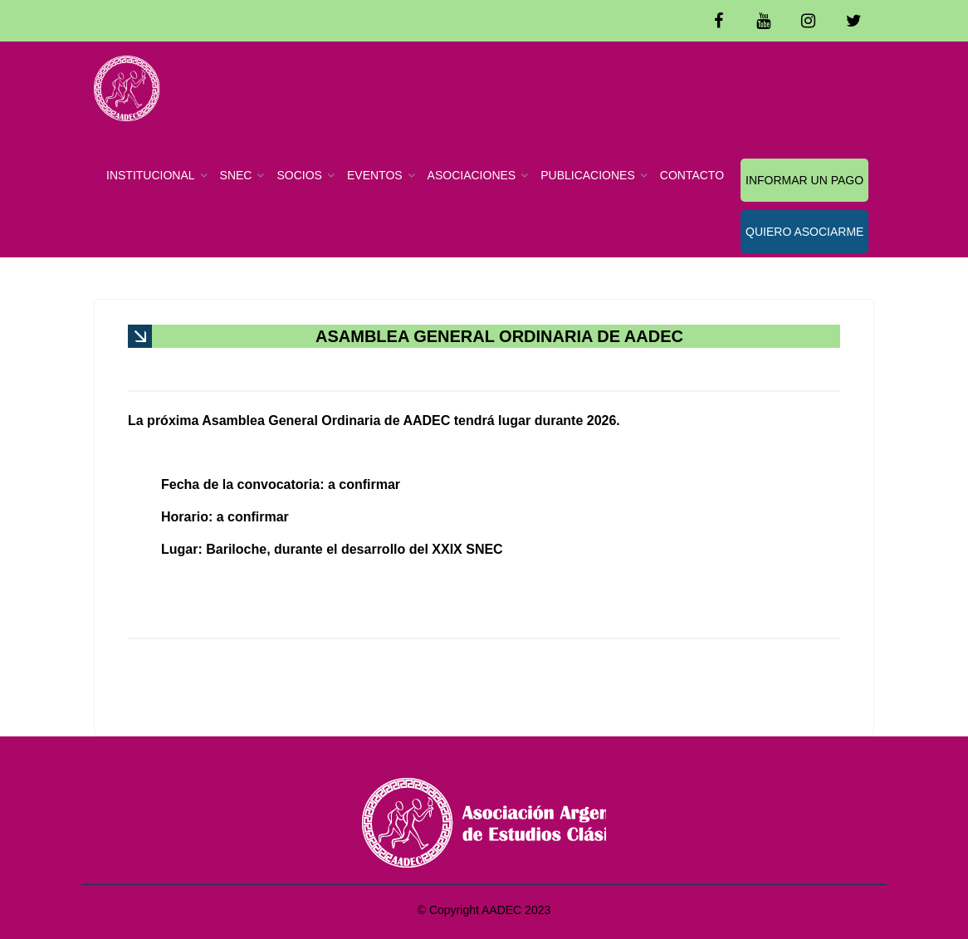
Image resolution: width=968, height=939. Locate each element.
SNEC (236, 175)
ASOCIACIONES (472, 175)
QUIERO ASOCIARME (804, 231)
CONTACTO (692, 175)
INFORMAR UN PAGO (804, 180)
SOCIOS (298, 175)
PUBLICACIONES (587, 175)
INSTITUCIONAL (150, 175)
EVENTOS (375, 175)
